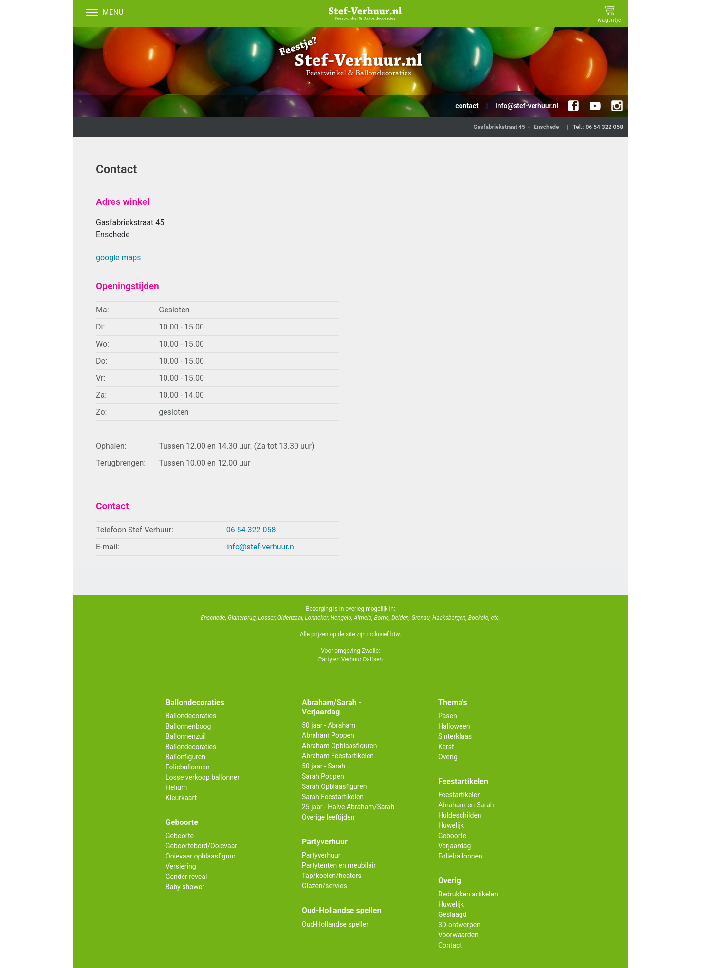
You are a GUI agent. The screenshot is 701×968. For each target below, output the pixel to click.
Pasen (447, 716)
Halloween (454, 726)
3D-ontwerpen (459, 925)
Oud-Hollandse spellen (336, 924)
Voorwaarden (458, 935)
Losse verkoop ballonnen (203, 777)
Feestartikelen (459, 795)
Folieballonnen (188, 767)
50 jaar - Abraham (328, 725)
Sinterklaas (455, 736)
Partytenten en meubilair (339, 865)
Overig (448, 757)
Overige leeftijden (328, 817)
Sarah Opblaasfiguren (334, 786)
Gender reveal (186, 876)
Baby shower (185, 887)
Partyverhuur (321, 855)
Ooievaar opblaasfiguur (201, 856)
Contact (450, 945)
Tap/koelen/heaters (331, 875)
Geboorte (180, 836)
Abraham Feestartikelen (338, 756)
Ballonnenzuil (186, 736)
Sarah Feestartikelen (333, 797)
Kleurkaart (181, 798)
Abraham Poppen (328, 735)
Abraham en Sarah (466, 805)
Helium (176, 787)
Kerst (446, 746)
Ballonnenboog (188, 726)
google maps (118, 257)
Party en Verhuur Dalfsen (350, 659)
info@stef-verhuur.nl (261, 546)
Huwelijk (451, 825)
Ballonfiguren (185, 757)
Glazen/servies (324, 886)
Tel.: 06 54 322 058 (597, 127)
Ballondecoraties (191, 716)
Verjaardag (454, 846)
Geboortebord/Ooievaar (201, 846)
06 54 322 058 (251, 529)
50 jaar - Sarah (323, 766)
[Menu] (107, 13)
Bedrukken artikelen (468, 894)
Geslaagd (452, 914)
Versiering (181, 866)
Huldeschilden (459, 815)
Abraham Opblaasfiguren (339, 745)
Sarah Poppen (323, 776)
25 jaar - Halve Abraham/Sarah (348, 807)
